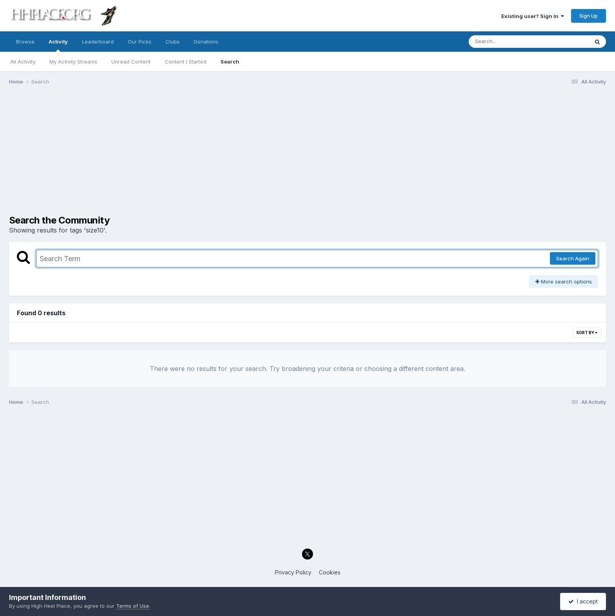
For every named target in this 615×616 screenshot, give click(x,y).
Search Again (572, 258)
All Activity (22, 61)
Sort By (586, 332)
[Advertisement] (307, 152)
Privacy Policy (293, 572)
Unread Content (131, 61)
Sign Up (588, 16)
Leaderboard (98, 41)
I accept (583, 601)
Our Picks (139, 41)
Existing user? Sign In (532, 16)
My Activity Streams (73, 61)
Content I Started (185, 61)
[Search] (507, 41)
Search (229, 61)
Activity (58, 45)
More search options (563, 281)
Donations (206, 41)
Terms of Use (132, 606)
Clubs (173, 41)
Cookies (329, 572)
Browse (25, 41)
